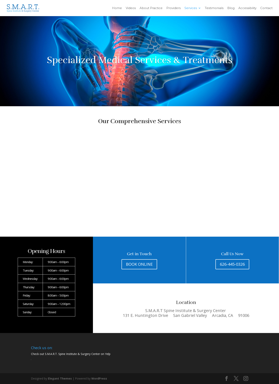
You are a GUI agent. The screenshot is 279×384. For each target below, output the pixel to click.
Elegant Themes (60, 378)
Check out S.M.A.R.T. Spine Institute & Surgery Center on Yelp (70, 354)
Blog (231, 8)
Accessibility (247, 8)
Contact (266, 8)
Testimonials (214, 8)
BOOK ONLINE (139, 264)
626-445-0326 (232, 264)
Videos (131, 8)
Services (190, 8)
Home (117, 8)
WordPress (99, 378)
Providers (173, 8)
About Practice (151, 8)
